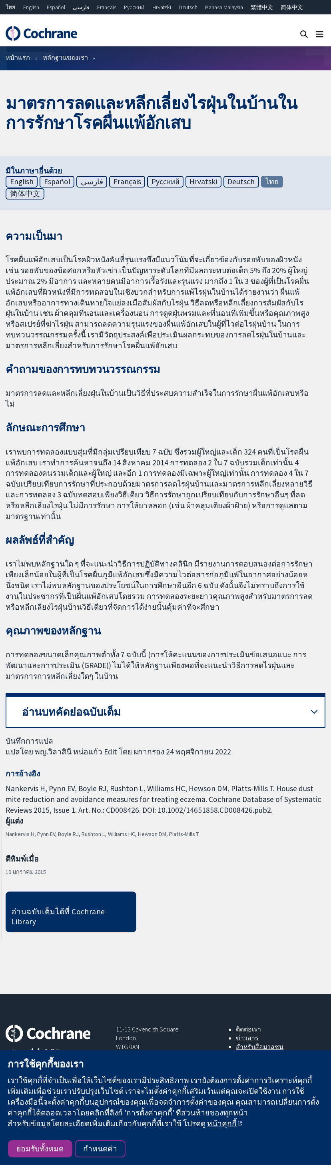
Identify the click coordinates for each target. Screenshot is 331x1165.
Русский (134, 7)
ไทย (10, 7)
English (31, 7)
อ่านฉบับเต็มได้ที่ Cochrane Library (58, 916)
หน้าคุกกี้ (222, 1123)
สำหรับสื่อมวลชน (259, 1047)
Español (56, 7)
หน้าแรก (18, 58)
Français (106, 7)
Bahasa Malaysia (224, 7)
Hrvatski (161, 7)
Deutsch (188, 7)
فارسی (81, 7)
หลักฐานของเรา (65, 58)
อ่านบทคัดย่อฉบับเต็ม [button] (71, 711)
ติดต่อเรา (248, 1029)
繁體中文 (262, 7)
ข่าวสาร (247, 1038)
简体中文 (292, 7)
